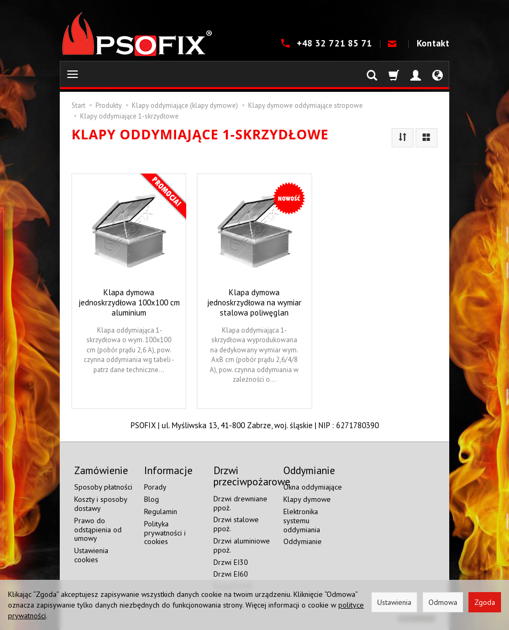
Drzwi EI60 (230, 574)
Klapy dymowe (307, 499)
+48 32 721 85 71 (336, 43)
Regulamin (160, 511)
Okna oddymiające (312, 487)
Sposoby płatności (103, 487)
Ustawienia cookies (91, 555)
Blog (151, 499)
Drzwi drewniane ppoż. (240, 503)
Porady (155, 487)
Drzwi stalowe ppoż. (236, 524)
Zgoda (484, 602)
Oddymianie (302, 541)
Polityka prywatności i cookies (165, 533)
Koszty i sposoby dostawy (100, 503)
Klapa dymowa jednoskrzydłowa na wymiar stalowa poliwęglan (254, 302)
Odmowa (442, 602)
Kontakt (433, 43)
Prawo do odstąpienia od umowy (98, 530)
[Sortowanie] (402, 137)
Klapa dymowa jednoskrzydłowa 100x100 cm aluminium (129, 302)
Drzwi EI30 (230, 562)
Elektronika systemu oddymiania (301, 520)
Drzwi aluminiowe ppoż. (241, 545)
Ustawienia (394, 602)
